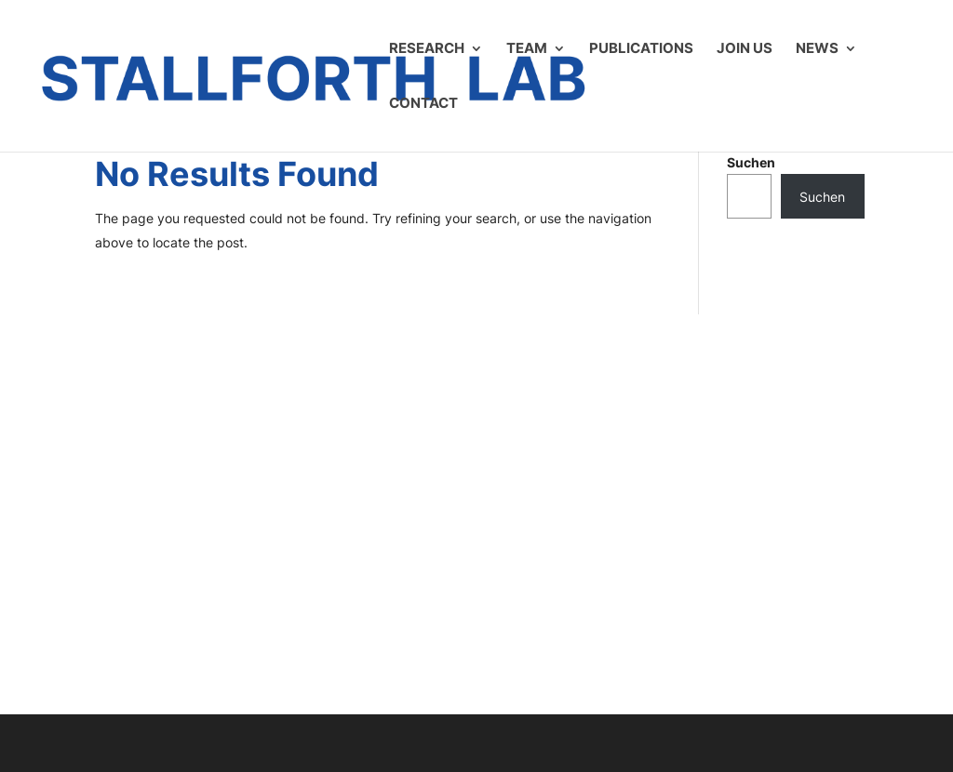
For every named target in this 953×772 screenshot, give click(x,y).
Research (426, 49)
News (817, 49)
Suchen (751, 162)
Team (526, 49)
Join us (744, 49)
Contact (423, 104)
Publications (641, 49)
